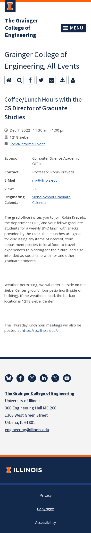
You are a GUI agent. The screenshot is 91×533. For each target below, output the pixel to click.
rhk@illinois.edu (45, 180)
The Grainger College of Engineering (21, 28)
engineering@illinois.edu (27, 430)
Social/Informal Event (27, 143)
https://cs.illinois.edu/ (39, 330)
